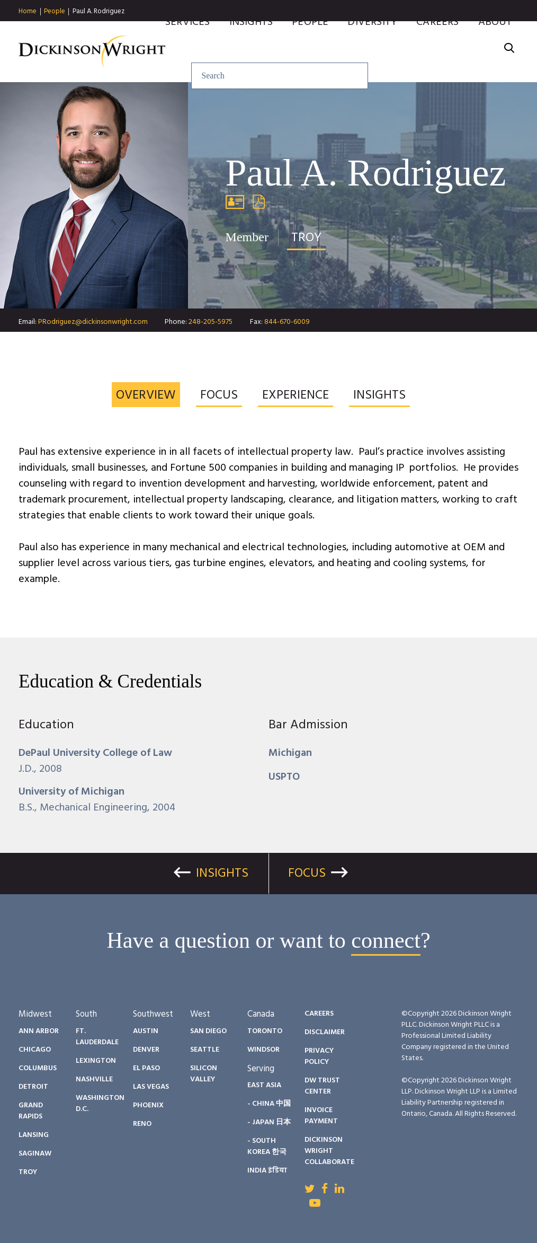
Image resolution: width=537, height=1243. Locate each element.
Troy (28, 1172)
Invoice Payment (321, 1116)
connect (385, 940)
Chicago (35, 1049)
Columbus (38, 1068)
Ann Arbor (39, 1031)
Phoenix (148, 1105)
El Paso (146, 1068)
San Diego (208, 1031)
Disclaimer (325, 1032)
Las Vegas (151, 1086)
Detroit (33, 1086)
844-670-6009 (287, 322)
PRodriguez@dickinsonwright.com (93, 322)
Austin (145, 1031)
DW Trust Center (322, 1086)
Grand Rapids (31, 1111)
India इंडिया (267, 1170)
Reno (142, 1124)
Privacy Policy (319, 1056)
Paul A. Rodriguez (98, 11)
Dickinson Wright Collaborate (329, 1151)
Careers (437, 39)
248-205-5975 (210, 322)
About (495, 39)
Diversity (372, 39)
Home (28, 11)
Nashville (94, 1079)
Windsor (263, 1049)
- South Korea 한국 (267, 1146)
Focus (307, 873)
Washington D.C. (100, 1103)
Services (187, 39)
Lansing (34, 1135)
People (54, 11)
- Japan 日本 (269, 1122)
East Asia (264, 1085)
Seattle (204, 1049)
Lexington (96, 1060)
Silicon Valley (203, 1074)
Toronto (264, 1031)
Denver (146, 1049)
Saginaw (35, 1153)
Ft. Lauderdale (97, 1037)
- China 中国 (269, 1103)
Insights (251, 39)
